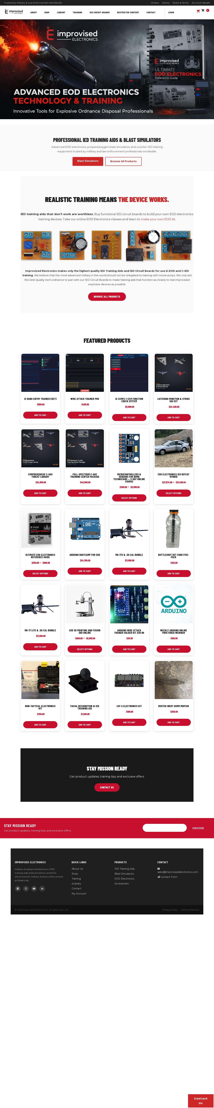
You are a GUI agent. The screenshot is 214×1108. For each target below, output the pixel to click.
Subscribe (198, 828)
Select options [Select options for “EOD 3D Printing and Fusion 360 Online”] (85, 649)
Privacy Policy (170, 910)
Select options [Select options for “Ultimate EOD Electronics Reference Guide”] (40, 573)
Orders (155, 3)
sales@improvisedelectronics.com (177, 871)
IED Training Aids (125, 869)
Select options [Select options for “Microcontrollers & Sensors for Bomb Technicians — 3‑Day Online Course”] (129, 498)
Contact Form (167, 877)
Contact (151, 12)
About (33, 12)
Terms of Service (190, 910)
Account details (201, 3)
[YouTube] (34, 889)
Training (77, 12)
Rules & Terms (181, 3)
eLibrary (76, 884)
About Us (77, 869)
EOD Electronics (124, 879)
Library (166, 3)
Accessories (122, 884)
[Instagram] (26, 889)
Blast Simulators (124, 874)
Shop (46, 12)
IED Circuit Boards (100, 12)
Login (171, 12)
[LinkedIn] (42, 889)
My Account (79, 894)
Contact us (201, 1101)
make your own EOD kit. (158, 219)
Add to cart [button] (40, 415)
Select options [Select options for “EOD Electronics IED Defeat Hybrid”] (174, 493)
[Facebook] (18, 889)
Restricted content (128, 12)
